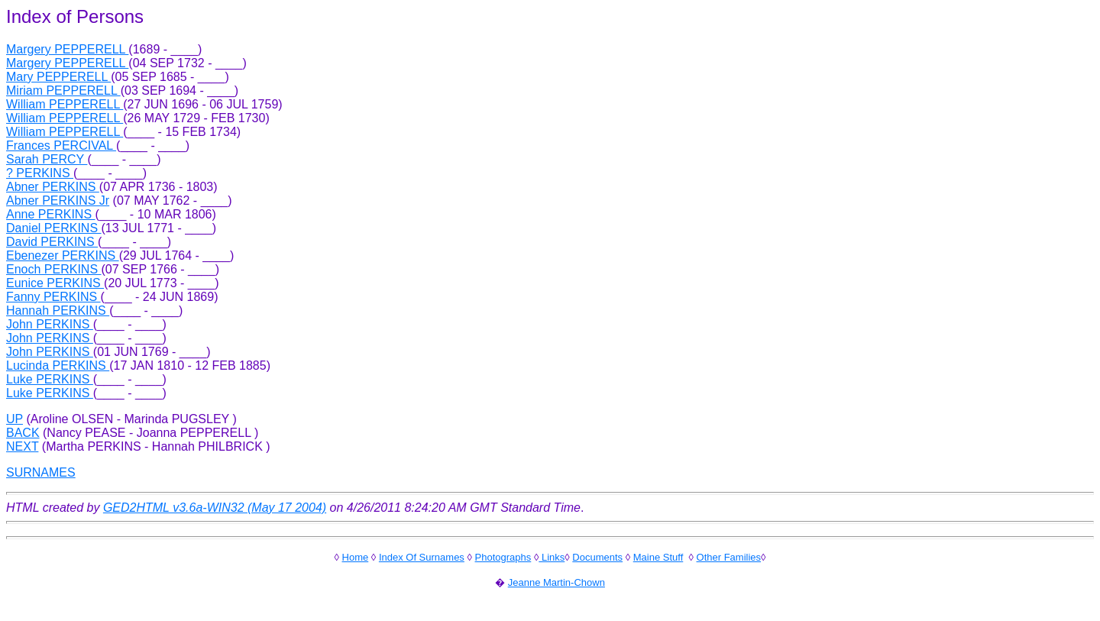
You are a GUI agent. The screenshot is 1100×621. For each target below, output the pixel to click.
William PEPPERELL (64, 104)
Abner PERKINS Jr (57, 200)
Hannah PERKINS (57, 310)
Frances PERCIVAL (61, 145)
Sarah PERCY (46, 159)
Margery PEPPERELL (67, 49)
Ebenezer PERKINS (62, 255)
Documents (597, 557)
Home (355, 557)
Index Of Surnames (421, 557)
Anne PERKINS (50, 214)
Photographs (503, 557)
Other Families (729, 557)
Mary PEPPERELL (58, 76)
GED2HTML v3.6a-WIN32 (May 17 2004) (214, 507)
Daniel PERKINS (54, 228)
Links (552, 557)
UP (14, 418)
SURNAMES (41, 472)
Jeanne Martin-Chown (556, 582)
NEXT (22, 446)
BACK (23, 432)
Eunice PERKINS (55, 283)
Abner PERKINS (52, 186)
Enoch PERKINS (54, 269)
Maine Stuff (658, 557)
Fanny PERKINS (53, 296)
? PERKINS (39, 173)
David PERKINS (52, 241)
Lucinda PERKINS (57, 365)
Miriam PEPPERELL (63, 90)
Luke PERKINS (49, 379)
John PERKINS (49, 324)
